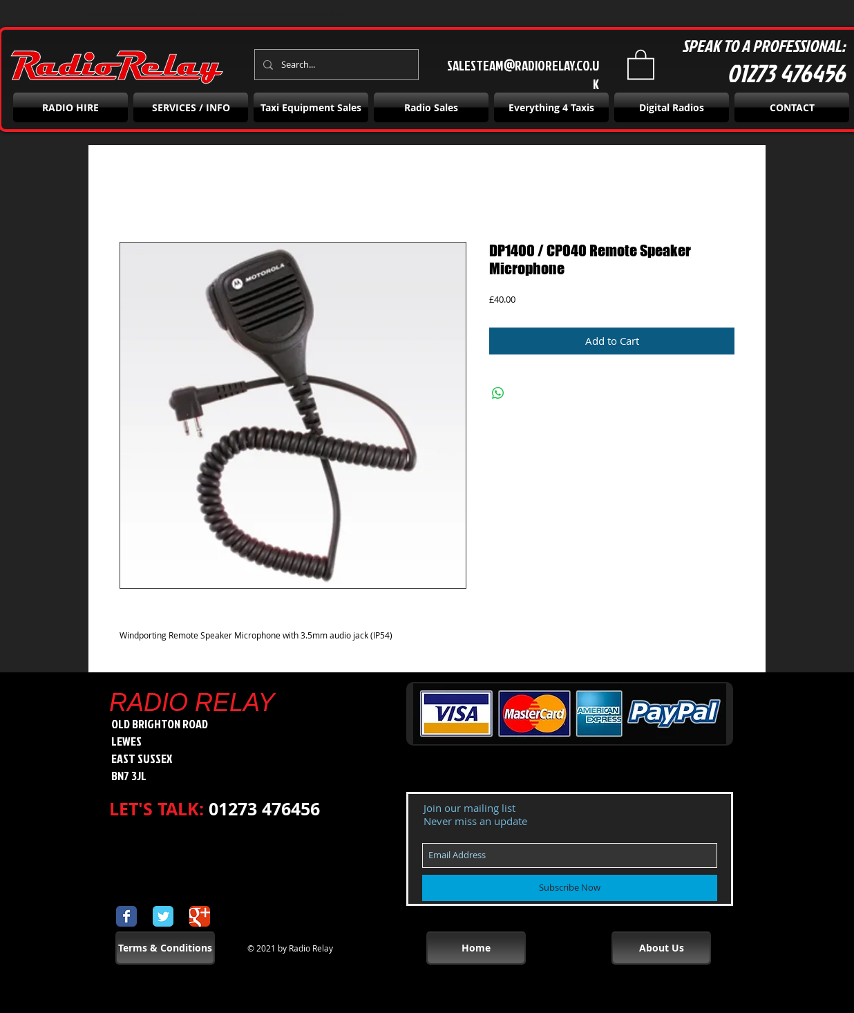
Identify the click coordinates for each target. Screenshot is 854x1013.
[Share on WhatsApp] (498, 393)
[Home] (476, 948)
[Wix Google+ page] (199, 916)
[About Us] (661, 948)
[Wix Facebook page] (126, 916)
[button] (640, 63)
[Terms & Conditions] (165, 948)
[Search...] (335, 64)
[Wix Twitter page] (163, 916)
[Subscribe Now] (569, 888)
